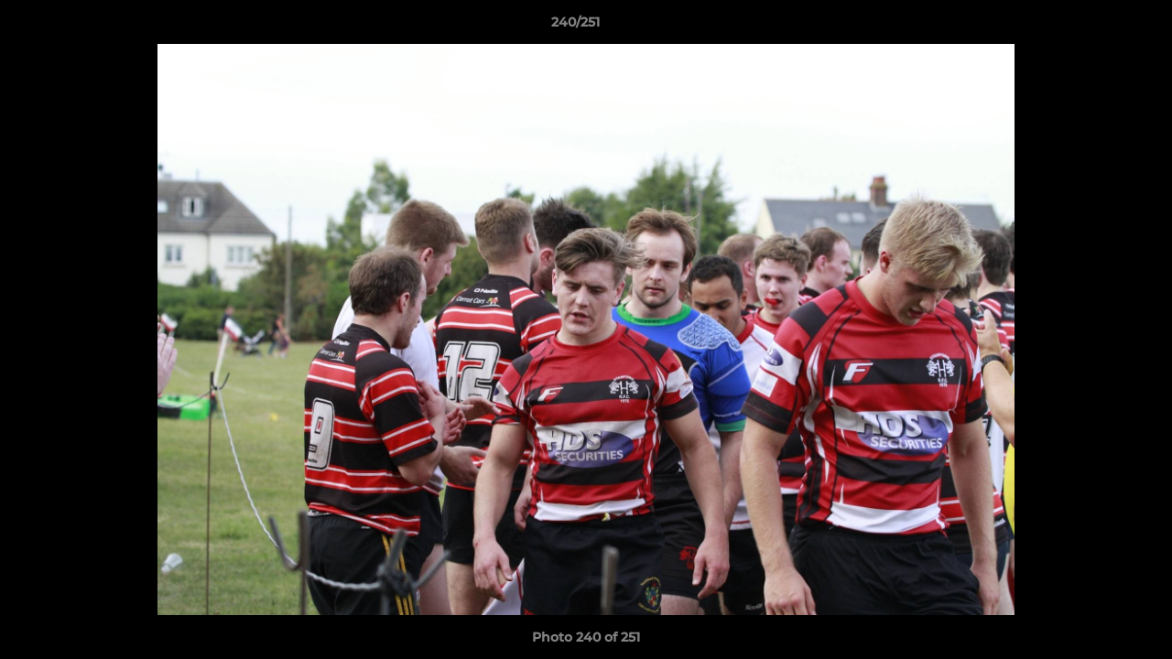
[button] (1095, 26)
